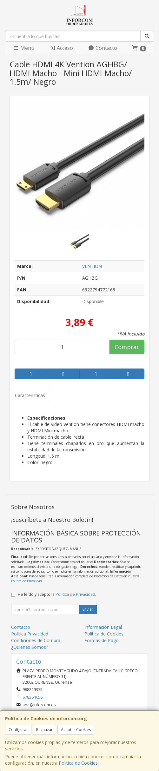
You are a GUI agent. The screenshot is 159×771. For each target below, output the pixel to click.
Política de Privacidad (26, 581)
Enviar (88, 609)
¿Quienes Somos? (29, 647)
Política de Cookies (78, 763)
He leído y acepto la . (57, 594)
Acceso (61, 47)
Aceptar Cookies (76, 729)
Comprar (127, 347)
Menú (23, 47)
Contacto (102, 47)
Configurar (18, 729)
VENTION (92, 266)
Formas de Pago (101, 640)
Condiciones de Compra (35, 640)
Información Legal (103, 627)
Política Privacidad (29, 634)
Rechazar (44, 729)
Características (30, 395)
